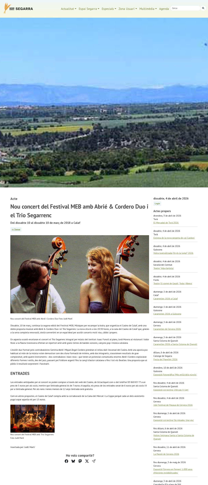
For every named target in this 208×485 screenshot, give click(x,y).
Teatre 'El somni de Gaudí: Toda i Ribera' (172, 283)
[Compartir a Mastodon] (80, 461)
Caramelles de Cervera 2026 (167, 329)
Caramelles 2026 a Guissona (167, 313)
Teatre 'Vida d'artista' (163, 268)
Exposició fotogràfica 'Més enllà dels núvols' (175, 374)
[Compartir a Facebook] (66, 461)
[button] (93, 461)
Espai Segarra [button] (88, 9)
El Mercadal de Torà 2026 (166, 222)
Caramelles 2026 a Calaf (165, 298)
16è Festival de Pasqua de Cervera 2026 (173, 405)
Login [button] (157, 203)
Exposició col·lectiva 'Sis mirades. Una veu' (173, 420)
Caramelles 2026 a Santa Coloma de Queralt (175, 344)
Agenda (164, 9)
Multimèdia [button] (146, 9)
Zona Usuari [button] (126, 9)
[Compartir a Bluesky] (73, 461)
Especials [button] (108, 9)
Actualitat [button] (67, 9)
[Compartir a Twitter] (87, 461)
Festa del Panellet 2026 (165, 359)
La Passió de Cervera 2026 (166, 454)
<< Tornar (16, 229)
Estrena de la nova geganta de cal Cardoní (174, 237)
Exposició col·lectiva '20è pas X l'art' (171, 389)
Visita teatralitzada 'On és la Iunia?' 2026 (173, 253)
